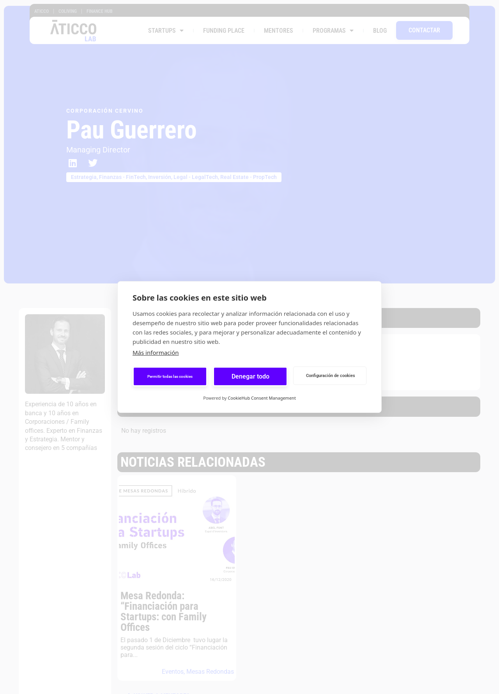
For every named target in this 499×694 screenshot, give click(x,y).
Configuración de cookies (330, 375)
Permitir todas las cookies (170, 376)
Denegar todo (250, 376)
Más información (156, 352)
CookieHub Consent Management (262, 398)
